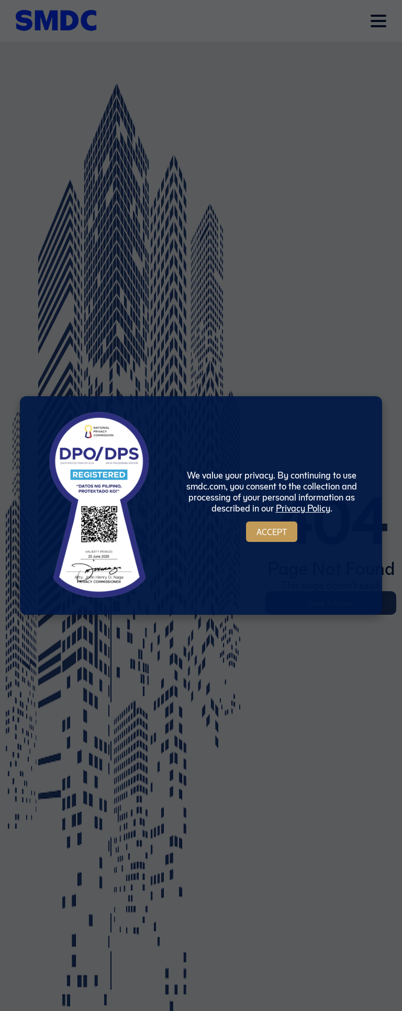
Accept (271, 532)
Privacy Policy (303, 507)
